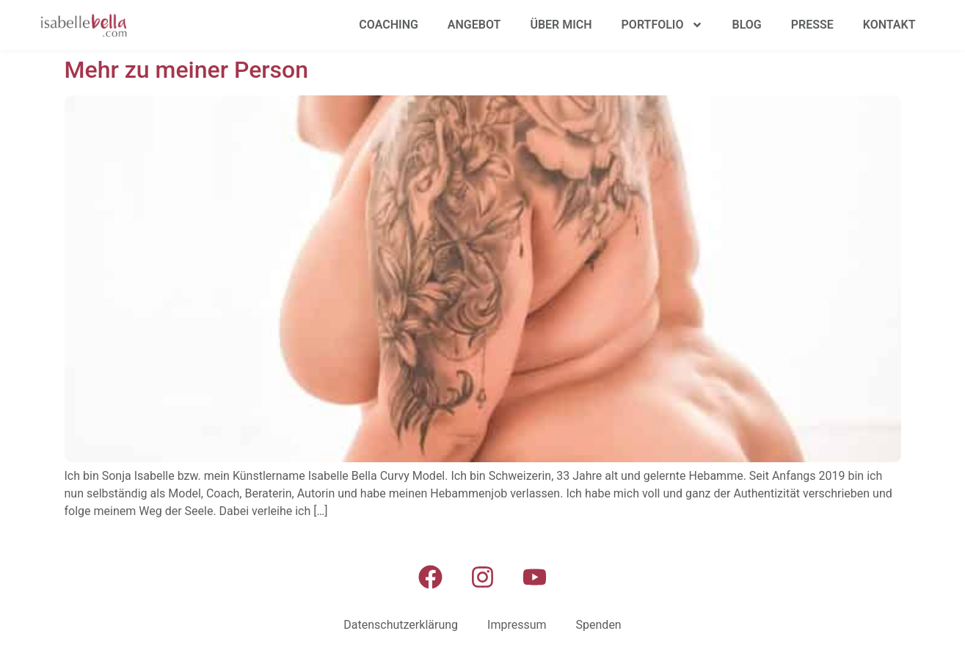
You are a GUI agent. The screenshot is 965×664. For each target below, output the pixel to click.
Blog (747, 25)
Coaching (388, 25)
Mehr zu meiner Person (187, 70)
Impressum (517, 625)
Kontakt (889, 25)
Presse (812, 25)
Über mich (560, 25)
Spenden (599, 625)
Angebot (474, 25)
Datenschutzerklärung (400, 625)
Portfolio (662, 25)
